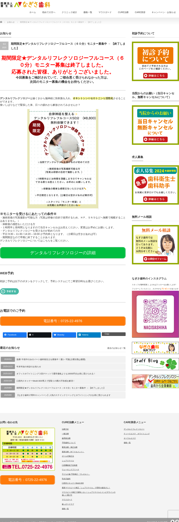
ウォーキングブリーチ (70, 466)
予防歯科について (69, 439)
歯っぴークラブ (68, 500)
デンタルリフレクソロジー (134, 425)
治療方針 (65, 425)
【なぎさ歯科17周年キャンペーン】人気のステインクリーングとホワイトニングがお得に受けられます (63, 391)
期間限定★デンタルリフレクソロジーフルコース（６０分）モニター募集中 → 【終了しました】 (60, 384)
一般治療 (65, 430)
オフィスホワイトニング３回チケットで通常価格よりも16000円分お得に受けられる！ (56, 370)
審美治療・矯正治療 (69, 443)
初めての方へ (48, 12)
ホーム (32, 12)
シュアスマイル (68, 457)
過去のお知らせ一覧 (116, 344)
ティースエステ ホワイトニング (137, 430)
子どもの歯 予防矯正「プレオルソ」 (76, 470)
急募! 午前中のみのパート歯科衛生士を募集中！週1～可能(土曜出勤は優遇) (50, 355)
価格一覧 (87, 12)
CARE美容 (140, 12)
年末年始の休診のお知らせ (28, 362)
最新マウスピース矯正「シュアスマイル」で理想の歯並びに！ (86, 484)
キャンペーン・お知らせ (164, 12)
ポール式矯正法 (68, 452)
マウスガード (105, 12)
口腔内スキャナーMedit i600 (73, 479)
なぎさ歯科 (163, 518)
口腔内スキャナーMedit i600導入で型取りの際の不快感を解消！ (45, 377)
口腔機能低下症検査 (69, 461)
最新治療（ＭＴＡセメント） (73, 448)
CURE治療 (123, 12)
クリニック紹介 (69, 12)
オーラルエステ (130, 434)
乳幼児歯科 (66, 475)
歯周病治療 (66, 434)
